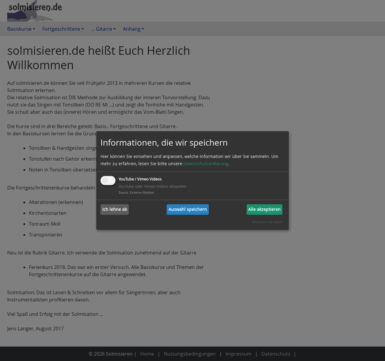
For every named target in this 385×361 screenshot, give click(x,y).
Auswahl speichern (187, 209)
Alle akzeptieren (264, 209)
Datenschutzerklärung (205, 163)
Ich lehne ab (114, 209)
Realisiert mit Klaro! (267, 222)
